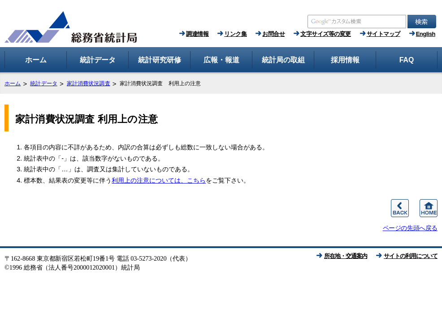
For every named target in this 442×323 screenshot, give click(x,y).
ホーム (12, 83)
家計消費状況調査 (88, 83)
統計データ (43, 83)
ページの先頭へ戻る (410, 227)
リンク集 (235, 34)
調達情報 (197, 34)
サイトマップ (383, 34)
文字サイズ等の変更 (325, 34)
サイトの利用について (411, 256)
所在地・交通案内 (345, 256)
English (425, 34)
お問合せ (273, 34)
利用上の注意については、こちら (159, 180)
